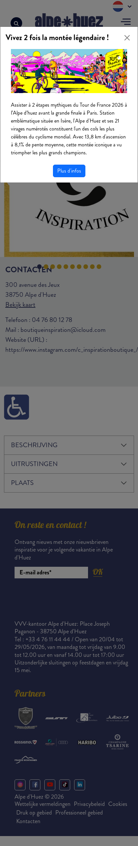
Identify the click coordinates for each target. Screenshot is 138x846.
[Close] (127, 37)
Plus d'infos (69, 171)
